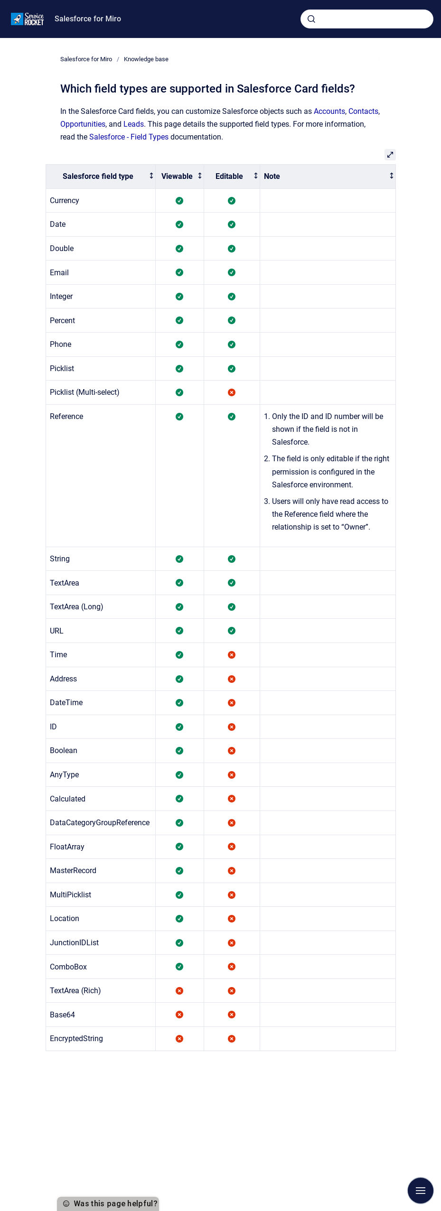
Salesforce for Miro (88, 18)
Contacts (363, 111)
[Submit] (311, 19)
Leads (133, 124)
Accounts (329, 111)
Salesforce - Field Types (129, 136)
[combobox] (367, 19)
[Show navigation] (420, 1190)
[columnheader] (101, 177)
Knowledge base (146, 59)
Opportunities (82, 124)
